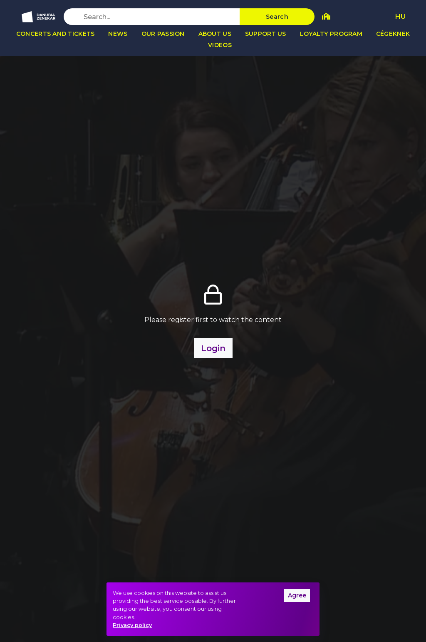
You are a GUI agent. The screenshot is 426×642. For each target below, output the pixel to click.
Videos (220, 45)
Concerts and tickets (55, 33)
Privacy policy (132, 625)
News (117, 33)
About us (214, 33)
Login (213, 348)
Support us (265, 33)
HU (400, 16)
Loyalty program (331, 33)
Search (277, 16)
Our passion (163, 33)
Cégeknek (393, 33)
